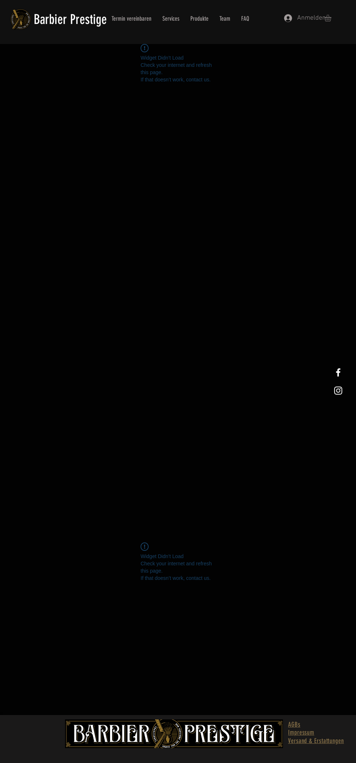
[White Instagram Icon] (338, 390)
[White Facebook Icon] (338, 372)
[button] (331, 18)
